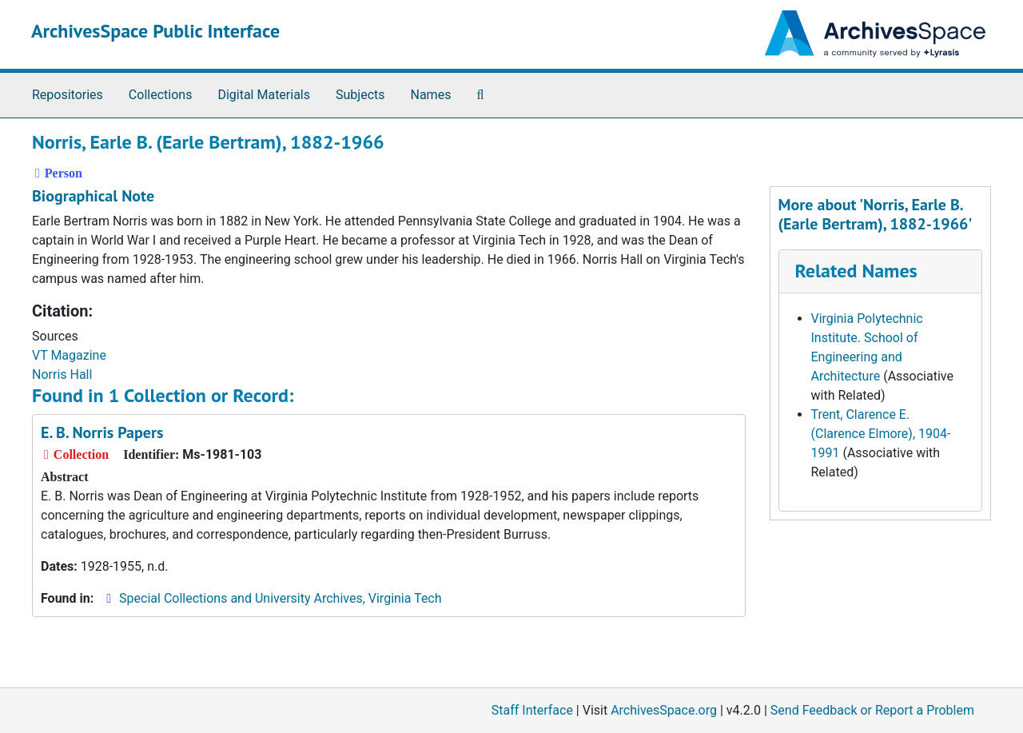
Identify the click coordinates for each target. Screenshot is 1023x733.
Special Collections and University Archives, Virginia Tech (280, 598)
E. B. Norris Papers (102, 432)
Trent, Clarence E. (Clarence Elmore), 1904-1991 (881, 433)
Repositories (67, 94)
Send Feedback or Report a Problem (872, 710)
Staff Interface (532, 710)
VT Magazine (69, 355)
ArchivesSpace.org (664, 710)
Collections (161, 94)
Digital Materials (263, 94)
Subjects (360, 94)
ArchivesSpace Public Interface (155, 30)
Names (431, 94)
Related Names (856, 270)
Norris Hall (62, 374)
